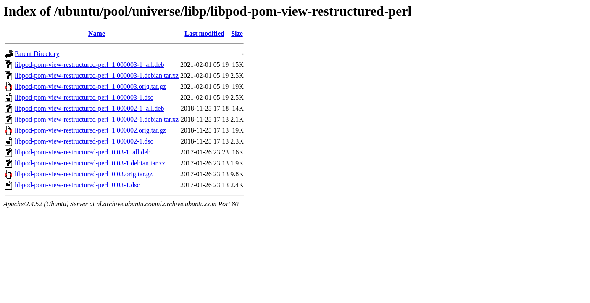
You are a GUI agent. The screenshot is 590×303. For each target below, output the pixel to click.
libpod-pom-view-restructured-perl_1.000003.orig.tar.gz (90, 86)
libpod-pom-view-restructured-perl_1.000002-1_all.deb (89, 108)
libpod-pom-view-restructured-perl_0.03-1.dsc (77, 185)
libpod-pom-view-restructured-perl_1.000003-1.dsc (84, 97)
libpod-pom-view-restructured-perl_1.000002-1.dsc (84, 141)
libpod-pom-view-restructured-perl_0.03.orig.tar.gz (84, 174)
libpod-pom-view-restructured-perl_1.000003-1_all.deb (89, 64)
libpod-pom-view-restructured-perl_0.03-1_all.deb (82, 152)
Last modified (204, 33)
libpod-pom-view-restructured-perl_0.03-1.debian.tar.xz (90, 163)
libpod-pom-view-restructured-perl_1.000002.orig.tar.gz (90, 130)
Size (237, 33)
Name (96, 33)
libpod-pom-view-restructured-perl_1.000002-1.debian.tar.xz (97, 119)
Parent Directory (37, 53)
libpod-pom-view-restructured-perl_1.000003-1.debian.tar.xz (97, 75)
